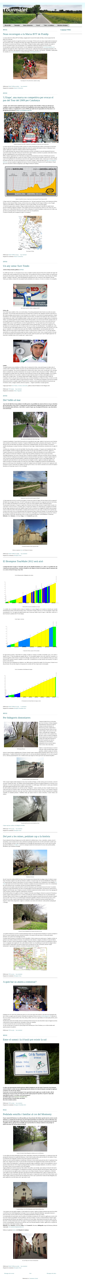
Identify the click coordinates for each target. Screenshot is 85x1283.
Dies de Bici (8, 25)
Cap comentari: (24, 86)
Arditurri (17, 844)
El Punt (22, 269)
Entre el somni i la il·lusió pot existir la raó (25, 1039)
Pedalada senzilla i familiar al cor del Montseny (27, 1114)
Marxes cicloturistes (18, 88)
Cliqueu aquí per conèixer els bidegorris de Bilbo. (14, 825)
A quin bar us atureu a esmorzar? (20, 981)
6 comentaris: (24, 706)
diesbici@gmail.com (46, 1016)
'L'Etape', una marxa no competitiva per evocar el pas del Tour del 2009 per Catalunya (28, 99)
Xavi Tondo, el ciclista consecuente (20, 385)
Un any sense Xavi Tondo (16, 265)
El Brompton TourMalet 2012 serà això (23, 561)
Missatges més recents (9, 1273)
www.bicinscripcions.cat (48, 47)
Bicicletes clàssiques (63, 25)
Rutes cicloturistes (28, 25)
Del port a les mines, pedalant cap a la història (26, 836)
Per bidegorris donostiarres (16, 717)
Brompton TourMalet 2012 (20, 708)
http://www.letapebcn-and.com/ (24, 110)
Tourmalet (15, 9)
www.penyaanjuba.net (15, 51)
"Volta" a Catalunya (48, 25)
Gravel (38, 25)
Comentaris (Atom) (33, 1278)
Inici (30, 1273)
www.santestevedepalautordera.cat (16, 1227)
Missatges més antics (51, 1273)
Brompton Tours (17, 555)
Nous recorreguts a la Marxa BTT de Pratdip (25, 34)
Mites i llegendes (18, 390)
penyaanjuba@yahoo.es (35, 51)
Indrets (21, 550)
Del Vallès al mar (12, 400)
